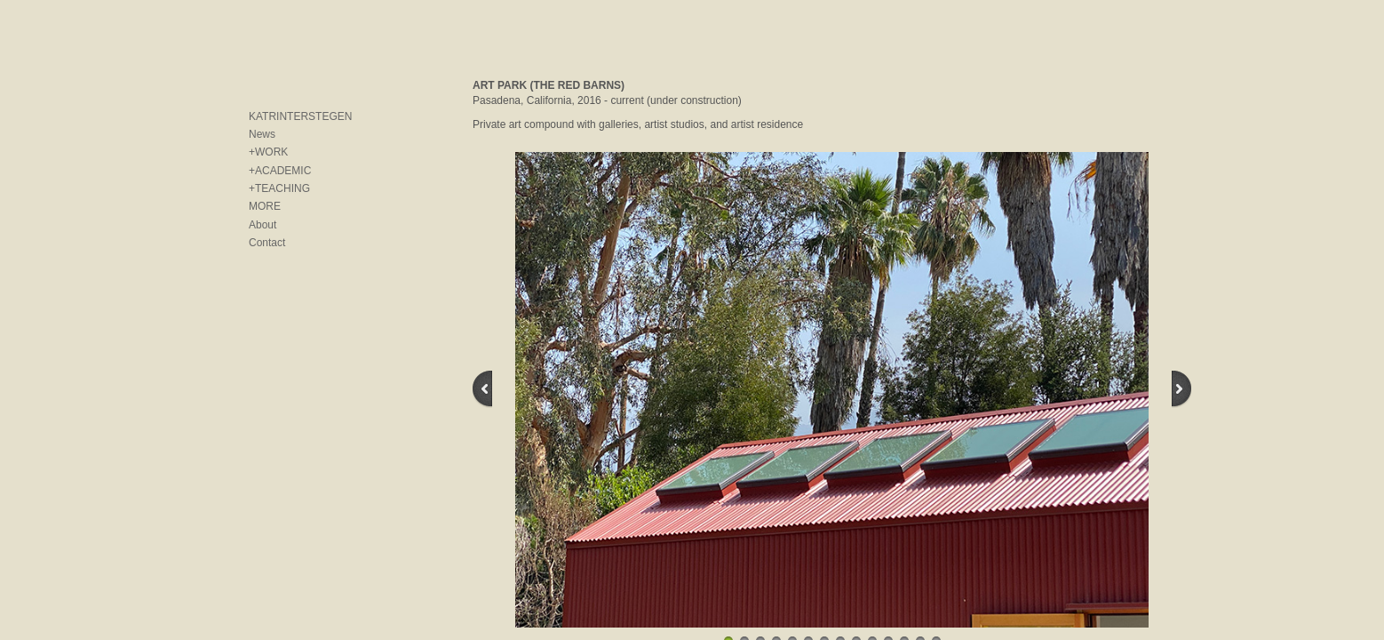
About (262, 225)
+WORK (268, 152)
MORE (265, 206)
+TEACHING (279, 188)
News (262, 134)
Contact (267, 242)
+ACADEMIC (280, 170)
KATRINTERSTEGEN (300, 116)
